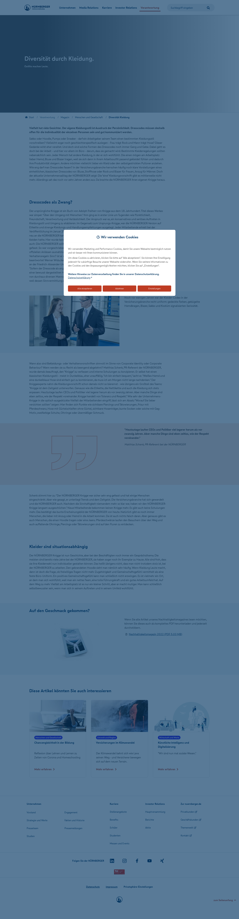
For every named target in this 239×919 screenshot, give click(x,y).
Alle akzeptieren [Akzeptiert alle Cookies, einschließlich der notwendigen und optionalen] (84, 288)
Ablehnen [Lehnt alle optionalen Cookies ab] (119, 288)
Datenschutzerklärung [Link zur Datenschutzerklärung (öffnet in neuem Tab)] (79, 277)
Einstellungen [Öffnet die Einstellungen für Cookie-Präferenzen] (154, 288)
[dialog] (119, 263)
